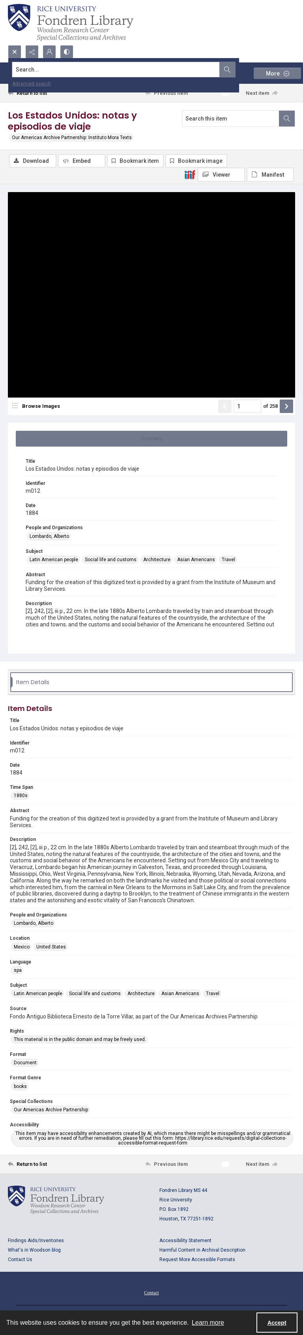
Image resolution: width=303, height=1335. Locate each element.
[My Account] (49, 51)
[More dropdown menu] (277, 73)
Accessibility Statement (185, 1240)
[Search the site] (122, 69)
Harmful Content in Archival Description (202, 1250)
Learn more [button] (208, 1322)
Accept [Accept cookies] (276, 1323)
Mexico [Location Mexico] (22, 947)
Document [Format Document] (25, 1062)
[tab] (151, 438)
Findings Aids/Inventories (36, 1240)
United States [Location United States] (51, 947)
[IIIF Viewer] (221, 175)
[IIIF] (189, 174)
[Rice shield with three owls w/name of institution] (70, 22)
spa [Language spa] (18, 970)
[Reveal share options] (32, 51)
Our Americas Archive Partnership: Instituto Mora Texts (72, 137)
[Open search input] (14, 51)
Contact (151, 1292)
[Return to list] (45, 93)
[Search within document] (287, 118)
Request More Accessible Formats (197, 1259)
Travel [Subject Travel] (228, 559)
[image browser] (37, 406)
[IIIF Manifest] (270, 175)
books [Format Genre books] (20, 1086)
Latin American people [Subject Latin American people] (54, 559)
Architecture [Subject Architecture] (156, 559)
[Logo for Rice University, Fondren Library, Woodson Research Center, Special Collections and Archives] (56, 1200)
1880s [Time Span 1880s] (21, 795)
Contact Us (20, 1259)
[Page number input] (247, 406)
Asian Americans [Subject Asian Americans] (196, 559)
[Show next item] (286, 406)
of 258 (270, 406)
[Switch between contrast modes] (66, 51)
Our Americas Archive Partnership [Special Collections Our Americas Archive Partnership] (51, 1109)
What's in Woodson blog (34, 1250)
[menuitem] (151, 1292)
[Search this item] (230, 118)
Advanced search (31, 84)
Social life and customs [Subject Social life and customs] (111, 559)
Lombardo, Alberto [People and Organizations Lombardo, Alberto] (49, 536)
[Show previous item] (225, 406)
